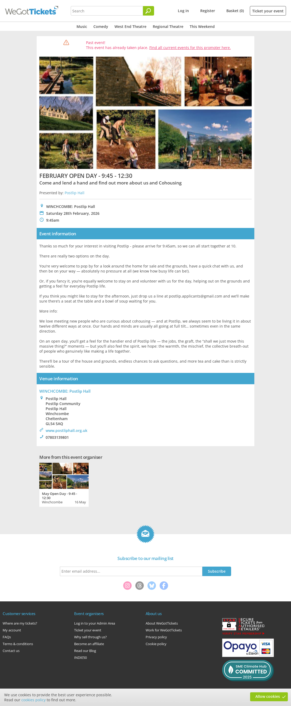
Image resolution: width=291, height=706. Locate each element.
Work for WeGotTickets (164, 630)
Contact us (11, 650)
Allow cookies (267, 696)
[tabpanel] (64, 484)
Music (82, 26)
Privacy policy (156, 637)
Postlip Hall (74, 192)
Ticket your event (268, 10)
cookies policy (33, 699)
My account (12, 630)
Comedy (100, 26)
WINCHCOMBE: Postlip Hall (64, 391)
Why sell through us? (90, 637)
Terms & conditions (18, 643)
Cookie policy (156, 643)
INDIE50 (80, 657)
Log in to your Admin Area (94, 623)
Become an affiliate (89, 643)
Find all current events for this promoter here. (190, 47)
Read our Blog (85, 650)
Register (207, 10)
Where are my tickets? (20, 623)
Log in (183, 10)
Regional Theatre (168, 26)
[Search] (148, 11)
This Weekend (202, 26)
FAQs (7, 637)
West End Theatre (130, 26)
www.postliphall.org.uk (66, 430)
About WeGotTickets (162, 623)
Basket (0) (235, 10)
